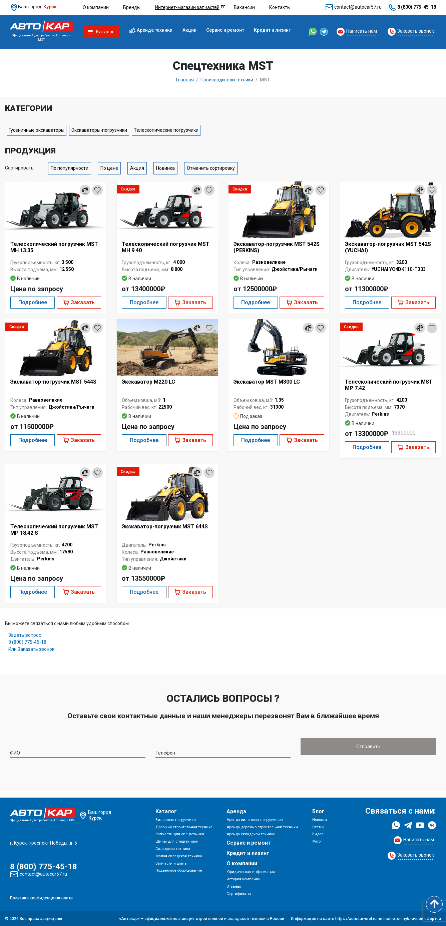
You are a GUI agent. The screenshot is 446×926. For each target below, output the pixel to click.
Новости (319, 820)
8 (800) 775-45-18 (416, 7)
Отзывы (234, 886)
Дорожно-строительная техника (183, 827)
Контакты (280, 7)
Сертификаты (239, 894)
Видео (317, 834)
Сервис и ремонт (225, 30)
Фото (316, 841)
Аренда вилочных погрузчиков (255, 820)
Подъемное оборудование (178, 870)
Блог (318, 811)
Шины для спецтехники (176, 841)
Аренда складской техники (251, 834)
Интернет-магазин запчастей (187, 7)
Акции (189, 30)
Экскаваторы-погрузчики (99, 130)
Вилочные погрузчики (175, 820)
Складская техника (172, 849)
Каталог (166, 811)
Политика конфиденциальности (41, 898)
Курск (50, 6)
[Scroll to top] (434, 904)
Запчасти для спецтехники (179, 834)
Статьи (318, 827)
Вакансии (244, 7)
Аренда (236, 811)
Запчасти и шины (171, 863)
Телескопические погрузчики (166, 130)
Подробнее (32, 302)
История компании (244, 879)
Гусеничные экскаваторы (36, 130)
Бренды (131, 7)
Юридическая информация (251, 872)
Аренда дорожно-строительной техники (262, 827)
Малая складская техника (178, 856)
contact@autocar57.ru (358, 7)
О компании (96, 7)
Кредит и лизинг (272, 30)
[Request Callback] (357, 32)
